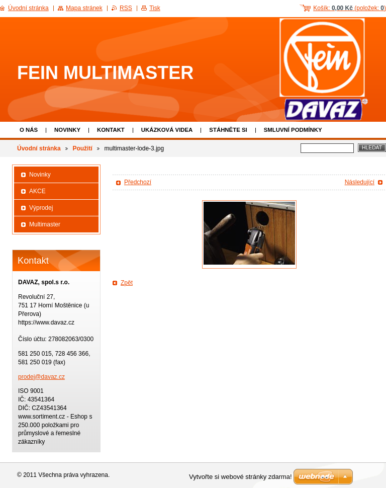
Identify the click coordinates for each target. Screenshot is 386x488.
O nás (29, 130)
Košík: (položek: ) (349, 8)
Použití (82, 148)
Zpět (127, 282)
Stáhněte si (228, 130)
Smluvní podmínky (293, 130)
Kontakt (111, 130)
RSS (126, 8)
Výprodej (41, 207)
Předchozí (137, 182)
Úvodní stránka (39, 148)
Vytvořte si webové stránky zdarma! (240, 476)
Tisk (154, 8)
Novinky (67, 130)
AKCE (37, 191)
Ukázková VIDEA (167, 130)
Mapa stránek (84, 8)
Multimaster (44, 224)
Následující (359, 182)
